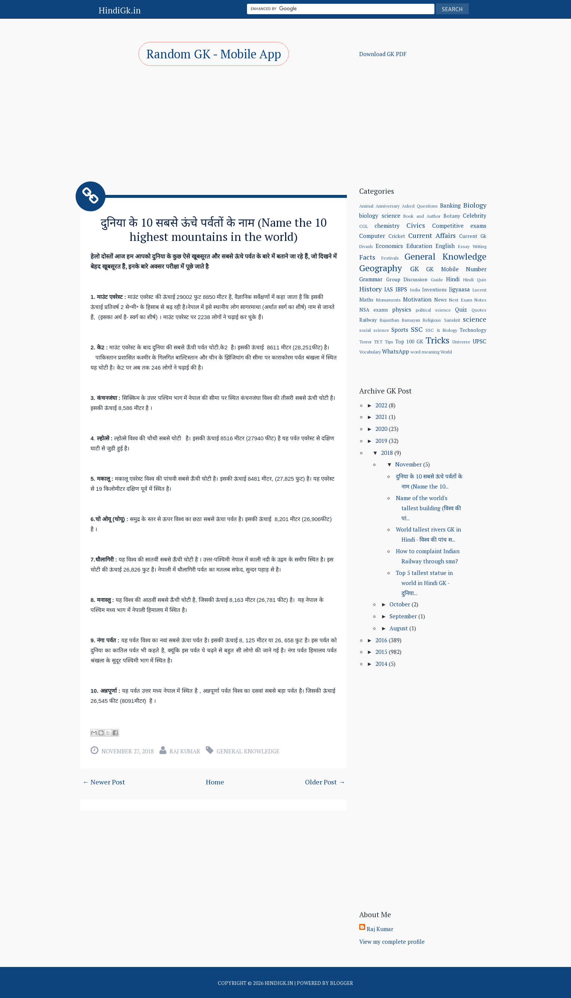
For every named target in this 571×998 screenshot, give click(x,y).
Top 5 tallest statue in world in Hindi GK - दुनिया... (424, 583)
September (404, 616)
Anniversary (388, 206)
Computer (372, 235)
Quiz (461, 309)
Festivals (390, 258)
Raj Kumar (185, 750)
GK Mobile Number (456, 269)
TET (378, 342)
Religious (432, 320)
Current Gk (472, 236)
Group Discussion (406, 279)
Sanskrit (452, 320)
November (409, 464)
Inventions (434, 289)
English (445, 246)
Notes (480, 300)
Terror (365, 342)
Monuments (388, 300)
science (474, 319)
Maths (366, 299)
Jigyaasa (459, 289)
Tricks (437, 340)
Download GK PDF (382, 54)
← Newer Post (103, 781)
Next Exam (460, 300)
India (415, 290)
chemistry (387, 225)
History (370, 288)
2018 (387, 452)
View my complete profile (392, 941)
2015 (382, 651)
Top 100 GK (409, 341)
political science (433, 310)
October (401, 604)
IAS (388, 289)
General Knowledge (248, 750)
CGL (363, 226)
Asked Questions (420, 206)
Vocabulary (370, 352)
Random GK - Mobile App (213, 54)
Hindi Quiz (474, 279)
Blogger (341, 983)
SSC (417, 329)
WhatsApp (395, 351)
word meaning (424, 352)
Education (419, 246)
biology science (379, 215)
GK (414, 268)
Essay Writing (472, 246)
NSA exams (373, 309)
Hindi (452, 279)
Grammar (370, 279)
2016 (382, 640)
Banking (450, 205)
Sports (399, 329)
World (446, 352)
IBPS (401, 289)
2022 (382, 405)
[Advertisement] (213, 123)
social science (374, 330)
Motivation (417, 299)
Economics (389, 246)
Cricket (396, 236)
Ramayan (411, 320)
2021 (382, 416)
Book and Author (421, 216)
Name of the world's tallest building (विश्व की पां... (428, 508)
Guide (437, 279)
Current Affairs (432, 235)
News (440, 299)
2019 (382, 440)
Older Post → (325, 781)
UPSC (479, 341)
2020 (382, 428)
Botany (451, 215)
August (399, 628)
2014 (382, 663)
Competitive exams (459, 225)
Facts (367, 256)
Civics (415, 225)
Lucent (479, 290)
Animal (366, 206)
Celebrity (474, 215)
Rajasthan (389, 320)
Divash (366, 246)
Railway (368, 319)
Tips (389, 342)
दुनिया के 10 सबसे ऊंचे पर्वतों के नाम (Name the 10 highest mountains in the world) (214, 229)
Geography (380, 268)
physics (401, 309)
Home (215, 781)
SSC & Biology (441, 330)
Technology (472, 330)
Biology (474, 204)
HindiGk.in (119, 10)
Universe (461, 342)
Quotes (478, 310)
